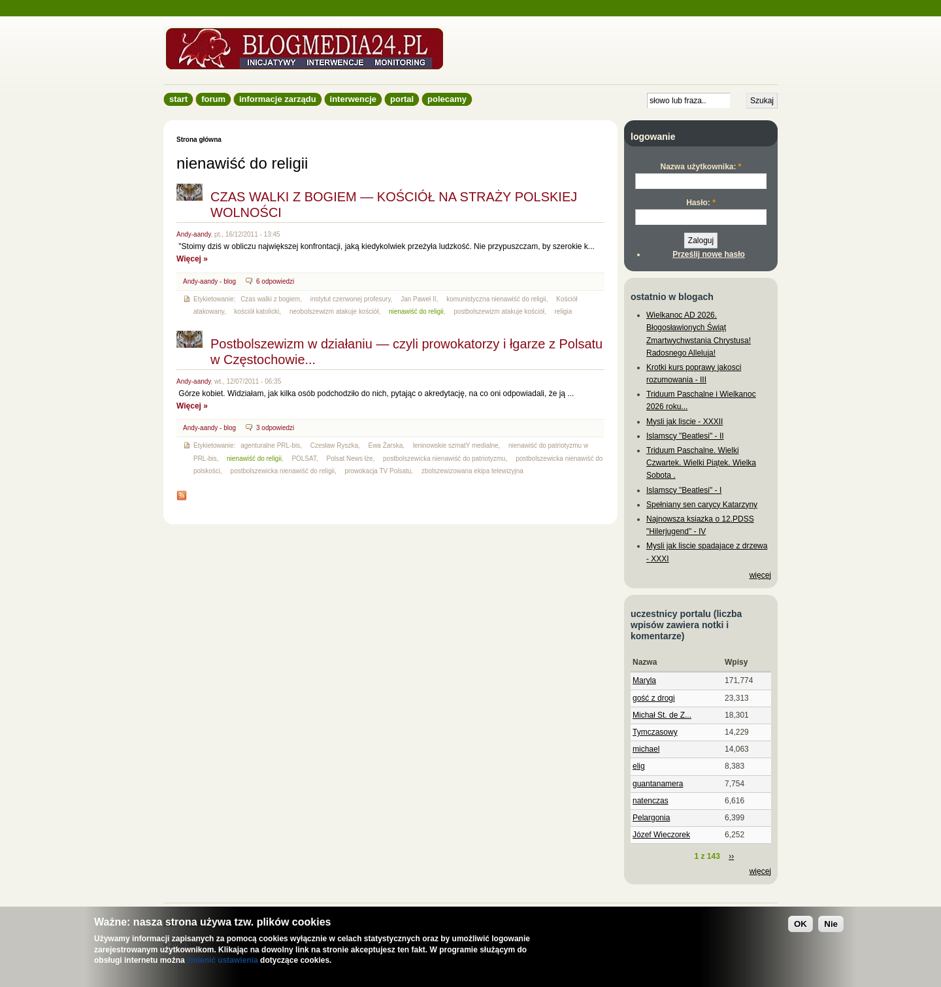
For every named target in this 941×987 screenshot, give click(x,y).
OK (800, 924)
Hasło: (701, 202)
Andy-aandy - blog (209, 281)
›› (731, 856)
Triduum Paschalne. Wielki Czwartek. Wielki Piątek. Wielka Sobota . (701, 463)
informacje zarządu (277, 99)
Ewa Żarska (385, 445)
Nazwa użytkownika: (700, 166)
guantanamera (658, 783)
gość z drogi (654, 698)
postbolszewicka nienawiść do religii (283, 471)
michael (646, 749)
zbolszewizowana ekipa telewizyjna (472, 471)
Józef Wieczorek (661, 834)
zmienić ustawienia (222, 960)
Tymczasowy (655, 732)
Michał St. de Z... (662, 715)
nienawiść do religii (416, 311)
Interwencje (353, 99)
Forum (213, 99)
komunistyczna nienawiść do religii (496, 299)
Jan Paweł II (418, 299)
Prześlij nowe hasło (708, 254)
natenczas (651, 800)
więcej (760, 575)
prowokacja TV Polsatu (377, 471)
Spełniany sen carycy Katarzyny (701, 504)
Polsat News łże (349, 458)
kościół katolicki (257, 311)
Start (178, 99)
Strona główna (199, 139)
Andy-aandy (193, 234)
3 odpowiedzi (275, 427)
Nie (831, 924)
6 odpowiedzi (275, 281)
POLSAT (303, 458)
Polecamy (447, 99)
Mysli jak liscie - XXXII (684, 421)
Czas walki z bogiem (270, 299)
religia (563, 311)
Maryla (644, 680)
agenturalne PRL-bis (270, 445)
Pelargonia (651, 817)
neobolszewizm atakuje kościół (334, 311)
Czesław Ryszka (334, 445)
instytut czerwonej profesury (350, 299)
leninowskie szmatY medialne (456, 445)
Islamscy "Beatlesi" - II (685, 436)
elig (639, 766)
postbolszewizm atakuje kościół (499, 311)
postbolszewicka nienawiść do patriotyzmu (444, 458)
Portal (402, 99)
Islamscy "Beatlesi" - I (683, 490)
